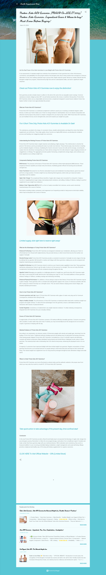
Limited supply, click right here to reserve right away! (39, 241)
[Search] (89, 4)
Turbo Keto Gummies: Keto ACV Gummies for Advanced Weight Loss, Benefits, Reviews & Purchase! (47, 511)
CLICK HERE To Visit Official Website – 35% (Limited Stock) (42, 454)
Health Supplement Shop (29, 4)
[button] (86, 12)
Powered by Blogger (53, 570)
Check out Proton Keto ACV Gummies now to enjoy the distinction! (45, 88)
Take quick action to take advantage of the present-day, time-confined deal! (48, 429)
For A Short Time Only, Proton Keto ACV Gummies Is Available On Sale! (47, 123)
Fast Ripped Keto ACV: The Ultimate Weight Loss (33, 549)
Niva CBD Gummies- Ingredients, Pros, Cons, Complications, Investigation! (41, 530)
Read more (83, 525)
